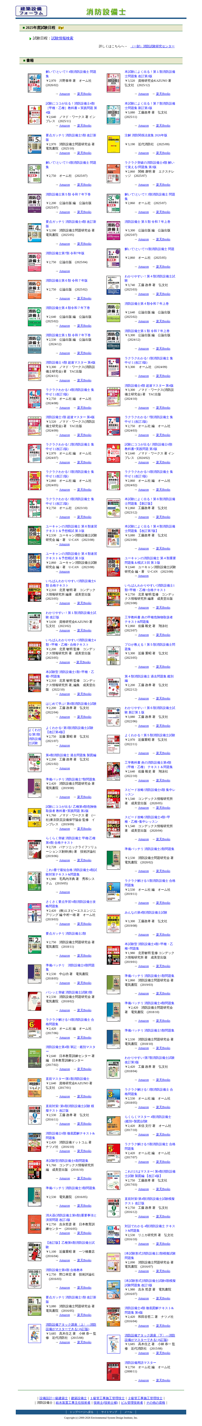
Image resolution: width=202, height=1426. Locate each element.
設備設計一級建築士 (53, 1398)
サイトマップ (109, 1412)
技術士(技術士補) (106, 1402)
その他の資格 (155, 1402)
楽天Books (84, 94)
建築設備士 (79, 1398)
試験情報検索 (62, 38)
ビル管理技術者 (132, 1402)
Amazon (64, 94)
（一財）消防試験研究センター (152, 46)
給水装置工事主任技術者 (73, 1402)
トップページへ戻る (81, 1412)
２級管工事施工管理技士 (145, 1398)
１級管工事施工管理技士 (107, 1398)
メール (128, 1412)
